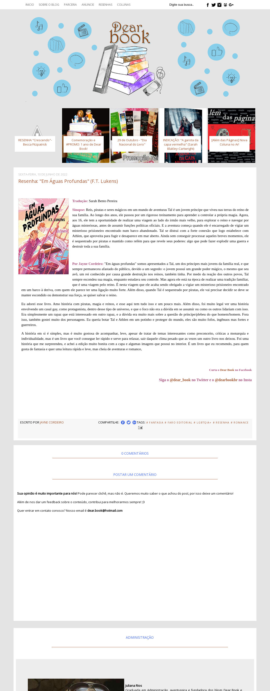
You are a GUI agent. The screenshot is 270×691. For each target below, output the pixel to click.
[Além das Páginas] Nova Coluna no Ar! (229, 142)
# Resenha (221, 422)
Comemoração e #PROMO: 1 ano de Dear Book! (83, 144)
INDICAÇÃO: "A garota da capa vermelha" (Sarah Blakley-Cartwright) (180, 144)
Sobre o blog (49, 5)
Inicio (29, 5)
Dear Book (227, 370)
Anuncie (88, 5)
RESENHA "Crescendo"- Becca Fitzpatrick (35, 142)
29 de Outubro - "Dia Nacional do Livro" (132, 142)
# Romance (240, 422)
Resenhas (105, 5)
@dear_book (180, 380)
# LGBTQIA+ (202, 422)
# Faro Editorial (178, 422)
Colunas (123, 5)
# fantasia (154, 422)
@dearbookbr (226, 380)
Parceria (70, 5)
